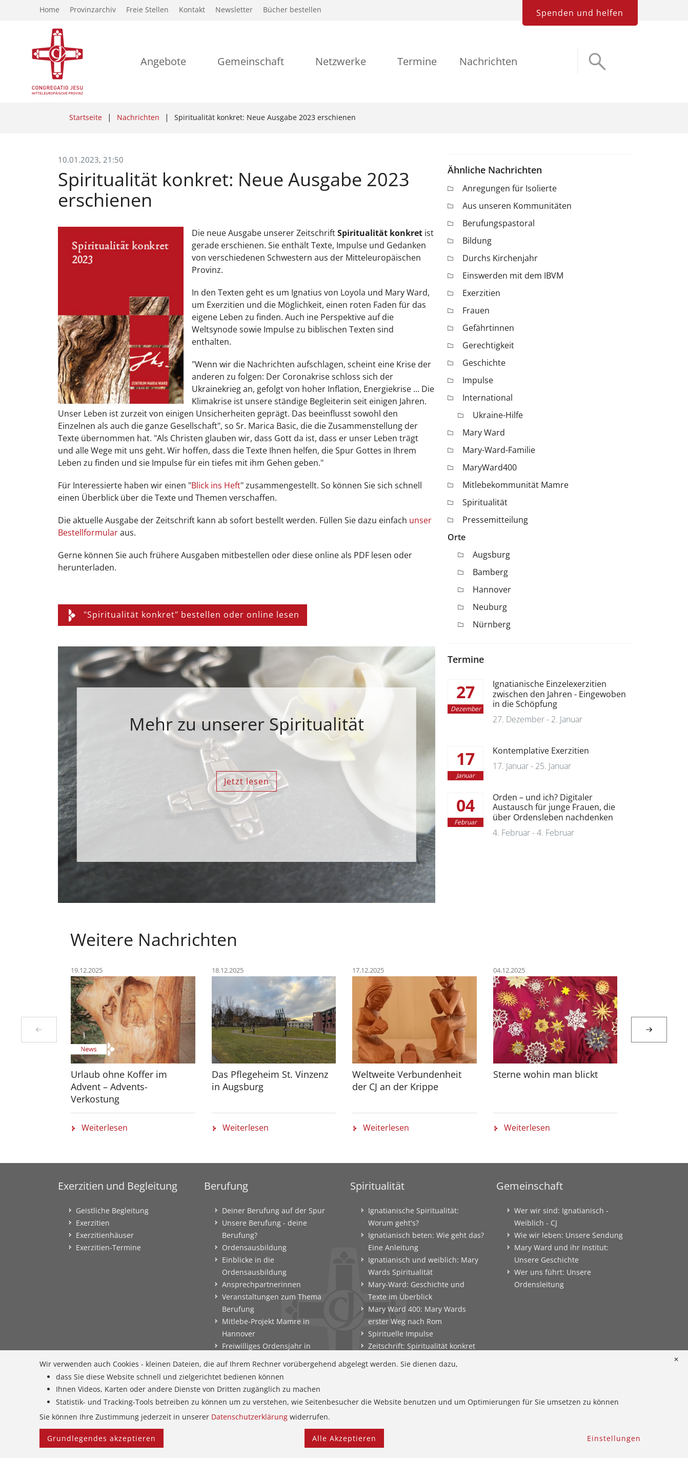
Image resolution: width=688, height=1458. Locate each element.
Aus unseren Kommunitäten (517, 205)
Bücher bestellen (292, 9)
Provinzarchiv (93, 9)
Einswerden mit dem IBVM (512, 275)
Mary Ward (483, 432)
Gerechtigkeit (488, 345)
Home (49, 9)
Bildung (477, 240)
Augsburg (491, 554)
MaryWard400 (489, 467)
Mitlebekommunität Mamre (515, 484)
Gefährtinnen (488, 327)
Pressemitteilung (495, 519)
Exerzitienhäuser (105, 1235)
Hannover (492, 589)
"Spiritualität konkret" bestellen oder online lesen (182, 614)
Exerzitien (481, 293)
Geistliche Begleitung (112, 1210)
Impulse (477, 380)
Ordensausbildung (254, 1247)
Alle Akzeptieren (344, 1438)
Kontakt (192, 9)
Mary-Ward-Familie (498, 450)
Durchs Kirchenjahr (500, 258)
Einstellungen (614, 1438)
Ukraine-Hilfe (498, 415)
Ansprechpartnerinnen (261, 1284)
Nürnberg (492, 624)
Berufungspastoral (498, 223)
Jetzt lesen (246, 781)
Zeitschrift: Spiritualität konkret (421, 1346)
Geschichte (483, 362)
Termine (417, 61)
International (487, 397)
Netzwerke (340, 61)
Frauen (476, 310)
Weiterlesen (99, 1127)
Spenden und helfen (579, 12)
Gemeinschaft (250, 61)
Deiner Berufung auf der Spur (273, 1210)
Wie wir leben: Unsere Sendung (568, 1235)
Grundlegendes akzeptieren (101, 1438)
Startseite (85, 117)
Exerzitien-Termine (108, 1247)
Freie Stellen (147, 9)
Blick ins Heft (215, 485)
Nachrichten (488, 61)
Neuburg (490, 607)
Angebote (163, 61)
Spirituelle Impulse (400, 1333)
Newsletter (234, 9)
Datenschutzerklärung (249, 1417)
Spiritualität (485, 502)
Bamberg (490, 572)
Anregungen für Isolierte (509, 188)
